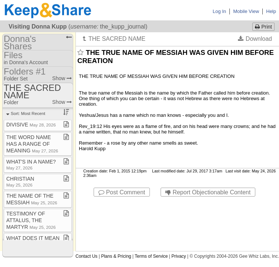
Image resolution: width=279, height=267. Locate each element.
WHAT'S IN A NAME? (31, 164)
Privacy (178, 256)
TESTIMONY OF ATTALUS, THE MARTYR (31, 220)
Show (62, 78)
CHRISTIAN (20, 181)
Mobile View (246, 11)
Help (271, 11)
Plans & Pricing (116, 256)
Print (263, 27)
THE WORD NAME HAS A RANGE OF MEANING (32, 144)
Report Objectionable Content (208, 192)
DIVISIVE (31, 125)
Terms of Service (151, 256)
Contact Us (86, 256)
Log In (219, 11)
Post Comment (121, 192)
